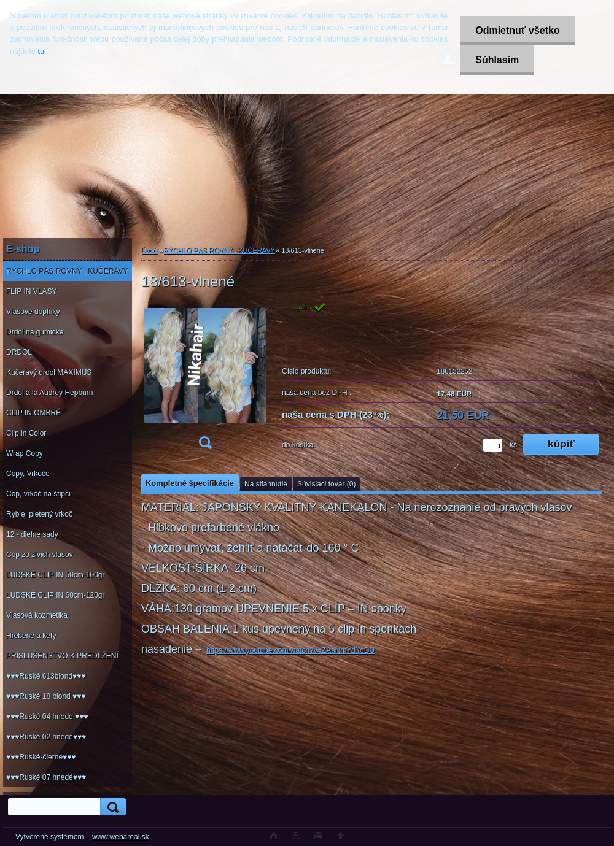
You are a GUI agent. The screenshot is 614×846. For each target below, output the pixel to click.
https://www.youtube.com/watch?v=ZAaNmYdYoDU (290, 650)
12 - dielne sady (32, 534)
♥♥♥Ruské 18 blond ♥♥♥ (45, 696)
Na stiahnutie (265, 484)
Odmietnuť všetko (517, 30)
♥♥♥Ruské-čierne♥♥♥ (41, 757)
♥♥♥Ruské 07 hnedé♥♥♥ (46, 777)
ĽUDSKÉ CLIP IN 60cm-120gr (55, 595)
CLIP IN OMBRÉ (33, 413)
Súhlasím (497, 60)
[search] (111, 807)
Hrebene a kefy (31, 635)
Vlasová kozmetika (37, 615)
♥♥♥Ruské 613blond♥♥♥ (45, 676)
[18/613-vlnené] (205, 379)
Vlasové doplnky (33, 311)
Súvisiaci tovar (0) (326, 484)
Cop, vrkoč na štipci (38, 494)
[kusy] (492, 445)
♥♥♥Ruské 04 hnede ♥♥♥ (47, 716)
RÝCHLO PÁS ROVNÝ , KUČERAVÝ (67, 271)
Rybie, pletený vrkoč (39, 514)
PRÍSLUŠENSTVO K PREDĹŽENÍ (62, 656)
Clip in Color (26, 433)
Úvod (149, 250)
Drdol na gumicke (34, 332)
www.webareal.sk (120, 837)
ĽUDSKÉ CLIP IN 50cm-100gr (55, 575)
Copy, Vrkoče (28, 473)
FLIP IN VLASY (31, 291)
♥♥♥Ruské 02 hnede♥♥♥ (46, 737)
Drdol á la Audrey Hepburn (49, 392)
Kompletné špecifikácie (190, 483)
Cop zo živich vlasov (39, 554)
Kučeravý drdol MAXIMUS (48, 372)
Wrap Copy (24, 453)
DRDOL (19, 352)
